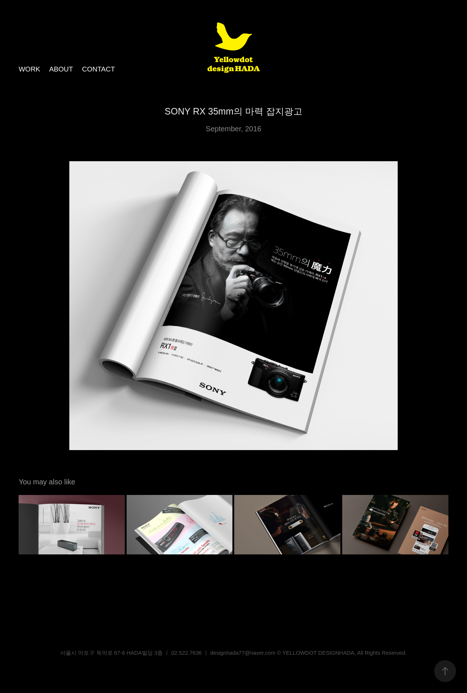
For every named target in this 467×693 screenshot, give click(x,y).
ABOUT (61, 69)
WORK (29, 69)
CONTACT (98, 69)
